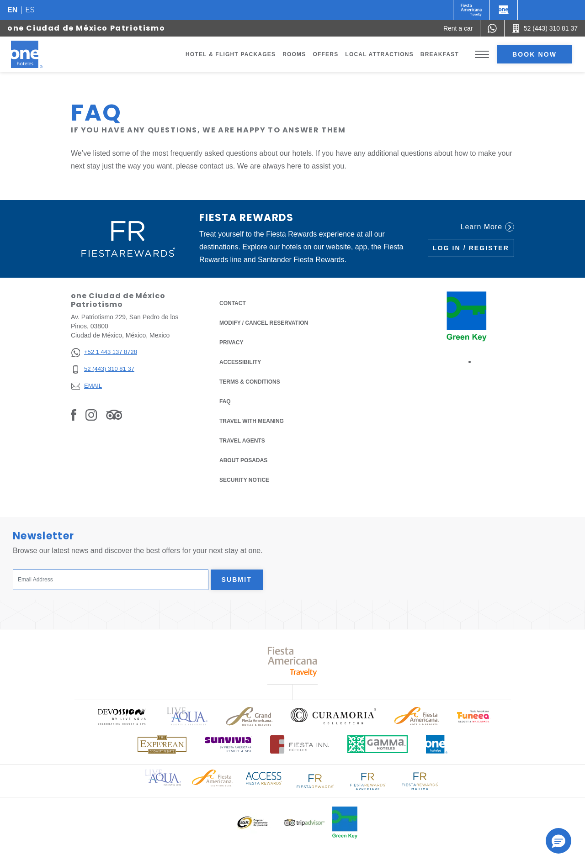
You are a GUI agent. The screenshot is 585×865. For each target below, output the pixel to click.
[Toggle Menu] (482, 54)
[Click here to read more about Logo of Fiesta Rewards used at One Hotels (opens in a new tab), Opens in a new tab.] (315, 780)
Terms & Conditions (249, 381)
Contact (232, 303)
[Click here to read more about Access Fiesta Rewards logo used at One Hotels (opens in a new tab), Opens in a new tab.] (264, 777)
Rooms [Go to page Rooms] (294, 54)
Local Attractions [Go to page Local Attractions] (379, 54)
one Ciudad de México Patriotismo (86, 28)
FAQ (225, 401)
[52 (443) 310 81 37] (104, 369)
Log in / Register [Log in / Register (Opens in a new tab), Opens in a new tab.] (471, 248)
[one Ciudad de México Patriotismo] (37, 54)
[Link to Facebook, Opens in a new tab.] (73, 414)
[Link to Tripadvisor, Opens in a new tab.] (114, 414)
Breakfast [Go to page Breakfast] (439, 54)
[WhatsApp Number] (492, 28)
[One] (503, 10)
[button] (558, 841)
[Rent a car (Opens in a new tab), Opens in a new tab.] (458, 28)
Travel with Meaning (251, 421)
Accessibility (240, 362)
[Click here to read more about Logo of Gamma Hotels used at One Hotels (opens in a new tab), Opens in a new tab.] (377, 744)
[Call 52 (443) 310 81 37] (545, 28)
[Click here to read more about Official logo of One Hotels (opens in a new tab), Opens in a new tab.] (437, 744)
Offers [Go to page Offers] (325, 54)
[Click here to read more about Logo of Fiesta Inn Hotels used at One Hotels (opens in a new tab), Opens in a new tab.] (299, 744)
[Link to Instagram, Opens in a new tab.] (91, 414)
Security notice (244, 480)
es (30, 9)
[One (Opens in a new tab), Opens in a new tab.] (471, 10)
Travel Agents (242, 441)
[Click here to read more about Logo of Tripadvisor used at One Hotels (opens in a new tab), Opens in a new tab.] (304, 822)
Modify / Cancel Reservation (263, 323)
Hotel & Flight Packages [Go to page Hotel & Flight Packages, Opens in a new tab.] (231, 54)
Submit (237, 579)
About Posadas (243, 460)
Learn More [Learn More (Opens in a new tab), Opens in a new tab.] (487, 227)
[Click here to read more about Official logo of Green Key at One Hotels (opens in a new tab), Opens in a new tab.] (344, 823)
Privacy (231, 342)
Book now (534, 54)
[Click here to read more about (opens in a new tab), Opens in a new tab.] (122, 716)
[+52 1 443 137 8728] (104, 352)
